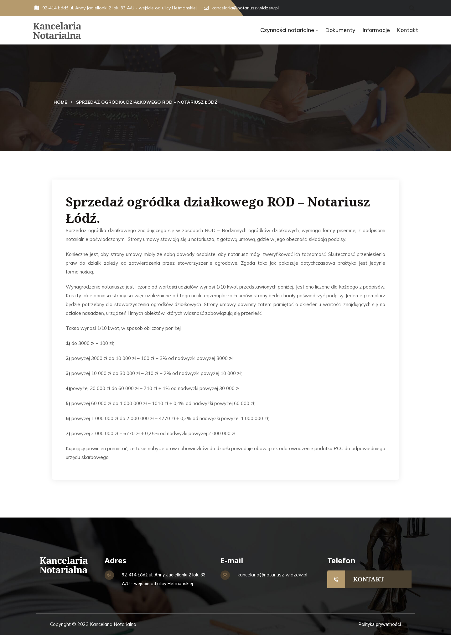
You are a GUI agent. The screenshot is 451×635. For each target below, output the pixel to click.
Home (60, 102)
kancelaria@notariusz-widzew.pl (241, 8)
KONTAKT (368, 579)
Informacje (376, 30)
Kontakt (407, 30)
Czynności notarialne (287, 30)
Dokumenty (340, 30)
